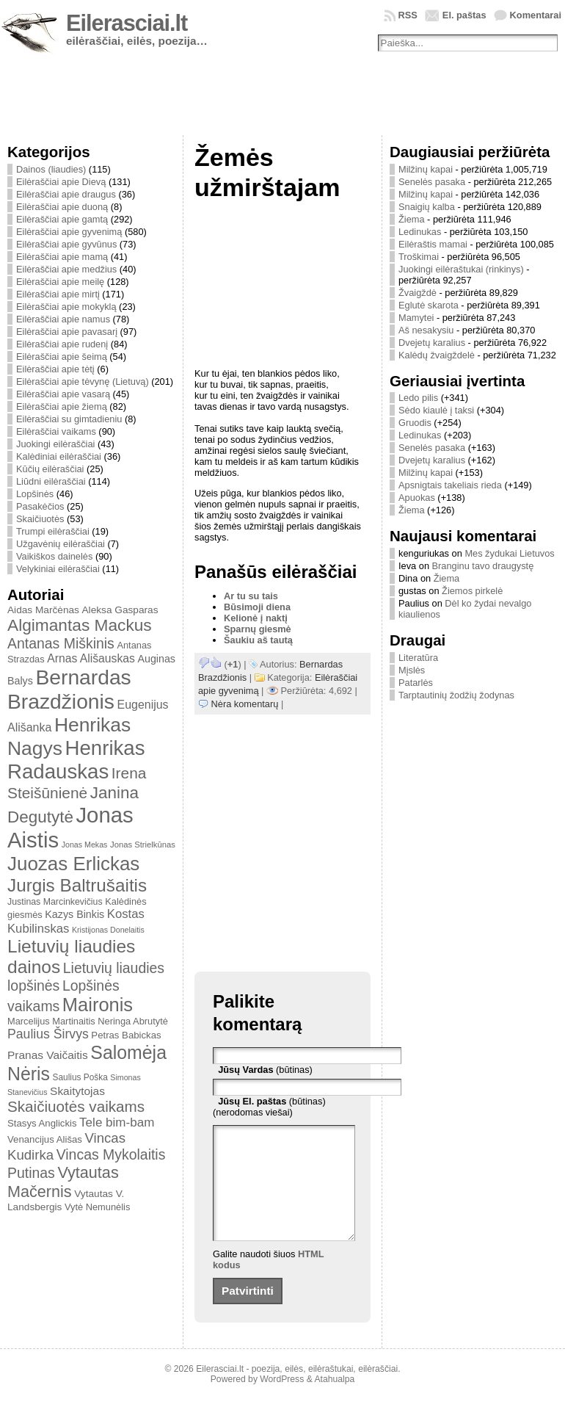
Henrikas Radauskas (76, 760)
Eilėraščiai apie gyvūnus (66, 244)
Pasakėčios (40, 506)
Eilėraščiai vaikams (56, 431)
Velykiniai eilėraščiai (58, 568)
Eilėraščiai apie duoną (62, 206)
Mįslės (411, 670)
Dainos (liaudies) (51, 169)
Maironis (97, 1004)
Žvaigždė (417, 292)
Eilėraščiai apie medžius (66, 269)
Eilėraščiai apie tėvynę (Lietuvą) (82, 381)
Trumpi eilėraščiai (53, 531)
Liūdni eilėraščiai (51, 481)
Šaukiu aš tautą (258, 640)
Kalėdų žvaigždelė (436, 355)
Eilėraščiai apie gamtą (62, 219)
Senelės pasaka (431, 181)
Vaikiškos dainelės (54, 556)
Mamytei (416, 317)
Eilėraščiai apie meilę (60, 281)
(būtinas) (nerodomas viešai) (269, 1107)
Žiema (411, 219)
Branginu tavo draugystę (483, 565)
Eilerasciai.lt (126, 23)
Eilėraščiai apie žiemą (61, 406)
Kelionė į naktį (256, 617)
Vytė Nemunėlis (97, 1206)
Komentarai (535, 15)
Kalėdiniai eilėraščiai (58, 456)
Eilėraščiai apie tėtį (55, 369)
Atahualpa (334, 1401)
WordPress (282, 1401)
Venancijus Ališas (44, 1139)
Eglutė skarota (428, 305)
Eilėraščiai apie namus (63, 319)
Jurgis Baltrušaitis (77, 885)
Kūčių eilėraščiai (50, 468)
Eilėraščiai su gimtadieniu (69, 418)
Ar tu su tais (251, 595)
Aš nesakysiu (425, 330)
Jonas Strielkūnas (142, 844)
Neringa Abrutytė (133, 1021)
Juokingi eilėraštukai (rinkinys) (461, 269)
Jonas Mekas (85, 844)
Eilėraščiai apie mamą (62, 256)
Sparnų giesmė (257, 628)
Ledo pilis (418, 397)
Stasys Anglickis (42, 1123)
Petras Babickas (126, 1035)
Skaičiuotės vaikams (76, 1106)
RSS (408, 15)
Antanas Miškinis (60, 643)
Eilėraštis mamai (432, 244)
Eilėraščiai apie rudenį (62, 344)
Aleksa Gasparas (119, 609)
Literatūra (418, 657)
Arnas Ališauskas (91, 658)
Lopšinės (35, 493)
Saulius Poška (80, 1077)
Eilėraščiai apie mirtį (58, 294)
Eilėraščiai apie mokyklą (66, 306)
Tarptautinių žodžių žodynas (456, 695)
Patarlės (415, 682)
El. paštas (464, 15)
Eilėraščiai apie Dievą (61, 181)
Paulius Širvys (48, 1034)
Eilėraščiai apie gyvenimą (69, 231)
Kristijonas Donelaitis (108, 929)
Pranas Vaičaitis (47, 1055)
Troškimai (418, 256)
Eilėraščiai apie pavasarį (66, 331)
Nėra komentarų (245, 703)
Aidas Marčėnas (43, 609)
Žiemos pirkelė (472, 590)
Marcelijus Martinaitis (51, 1021)
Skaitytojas (77, 1091)
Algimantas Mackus (79, 624)
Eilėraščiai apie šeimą (61, 356)
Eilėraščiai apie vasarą (63, 393)
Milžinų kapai (425, 169)
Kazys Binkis (74, 914)
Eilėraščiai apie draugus (66, 194)
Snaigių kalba (426, 206)
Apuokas (416, 497)
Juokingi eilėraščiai (55, 443)
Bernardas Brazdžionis (69, 689)
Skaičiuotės (40, 518)
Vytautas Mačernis (63, 1182)
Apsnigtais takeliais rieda (450, 485)
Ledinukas (419, 231)
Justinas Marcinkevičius (55, 902)
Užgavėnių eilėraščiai (60, 543)
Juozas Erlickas (73, 864)
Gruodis (414, 422)
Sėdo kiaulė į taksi (436, 410)
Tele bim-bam (116, 1122)
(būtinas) (265, 1069)
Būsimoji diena (257, 606)
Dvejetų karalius (431, 342)
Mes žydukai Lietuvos (509, 553)
